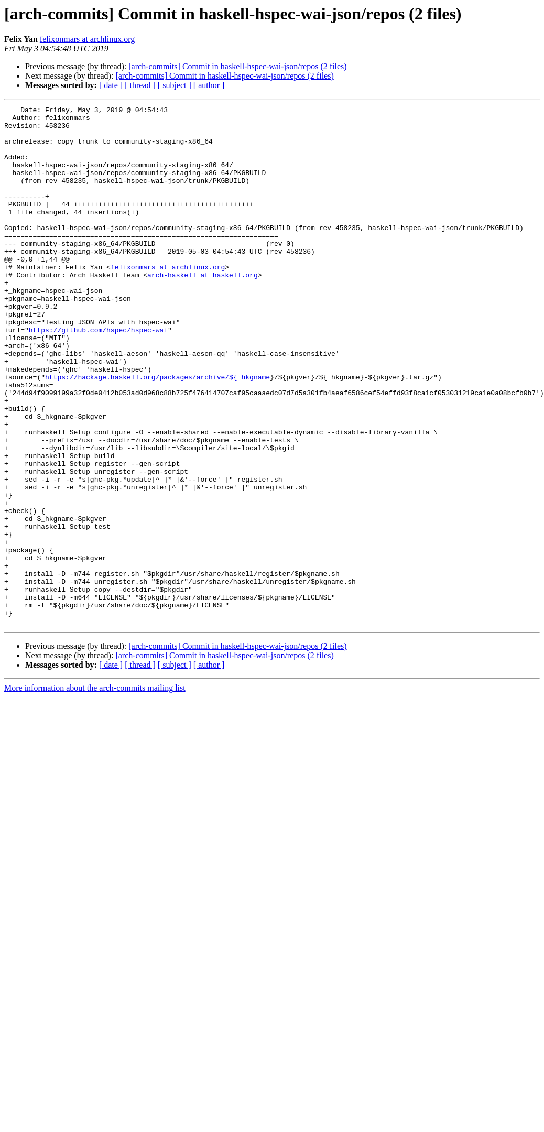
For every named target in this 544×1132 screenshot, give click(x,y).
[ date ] (111, 85)
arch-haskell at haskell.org (202, 309)
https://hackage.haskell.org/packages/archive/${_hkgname (157, 432)
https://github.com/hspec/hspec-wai (98, 375)
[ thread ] (140, 85)
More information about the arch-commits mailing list (95, 791)
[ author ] (209, 85)
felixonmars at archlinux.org (87, 39)
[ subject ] (174, 85)
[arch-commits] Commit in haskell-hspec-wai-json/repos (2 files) (237, 66)
